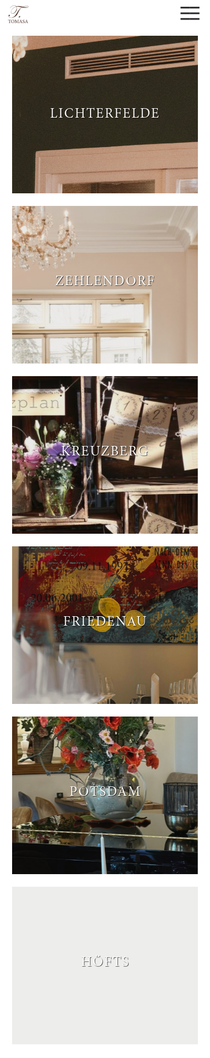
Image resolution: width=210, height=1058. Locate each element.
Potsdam (105, 790)
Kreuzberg (105, 450)
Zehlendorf (105, 279)
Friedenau (105, 620)
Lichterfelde (105, 112)
